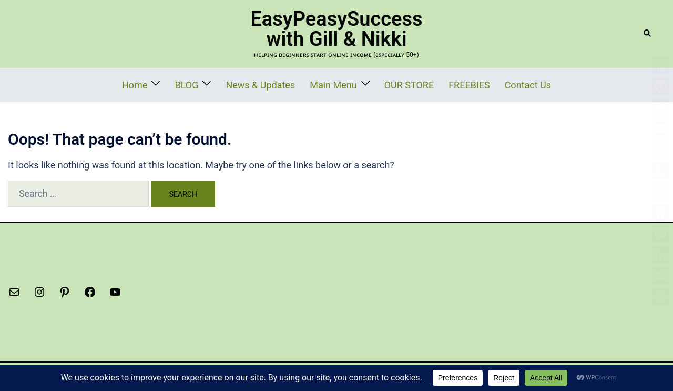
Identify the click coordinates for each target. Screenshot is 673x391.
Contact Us (500, 84)
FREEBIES (451, 84)
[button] (648, 33)
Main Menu (335, 84)
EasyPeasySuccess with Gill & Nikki (336, 29)
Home (165, 84)
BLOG (211, 84)
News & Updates (275, 84)
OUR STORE (400, 84)
